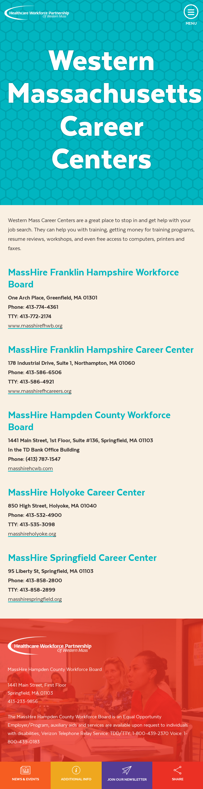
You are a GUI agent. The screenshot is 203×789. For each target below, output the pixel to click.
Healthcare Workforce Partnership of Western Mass (49, 646)
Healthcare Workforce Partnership (36, 13)
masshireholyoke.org (32, 534)
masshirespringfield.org (35, 599)
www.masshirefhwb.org (35, 325)
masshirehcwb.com (30, 468)
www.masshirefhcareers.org (39, 391)
